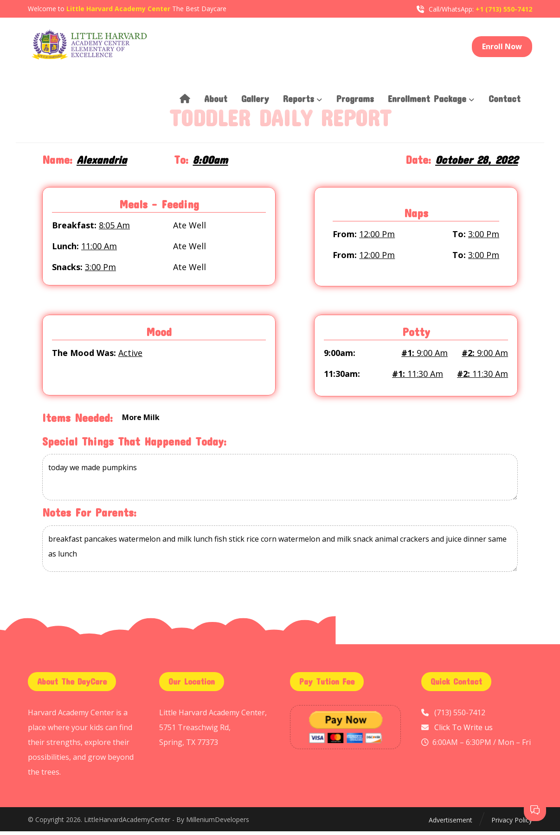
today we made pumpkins (280, 481)
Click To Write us (463, 731)
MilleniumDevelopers (217, 823)
